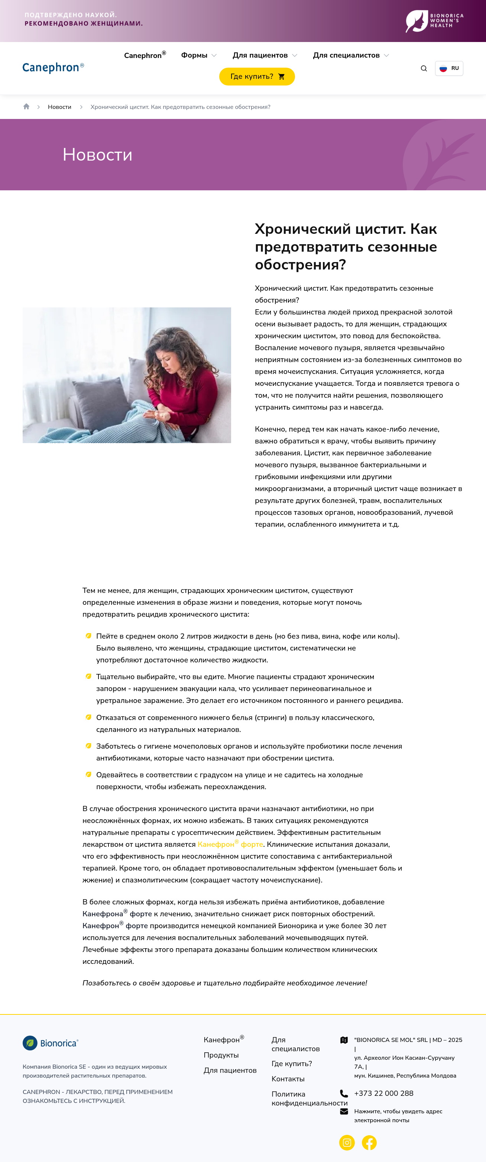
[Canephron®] (145, 55)
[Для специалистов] (346, 55)
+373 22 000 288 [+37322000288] (384, 1093)
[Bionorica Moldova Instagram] (347, 1143)
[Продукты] (221, 1055)
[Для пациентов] (260, 55)
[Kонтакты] (288, 1079)
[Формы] (194, 55)
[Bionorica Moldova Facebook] (369, 1143)
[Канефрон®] (224, 1040)
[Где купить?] (257, 76)
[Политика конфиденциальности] (310, 1099)
